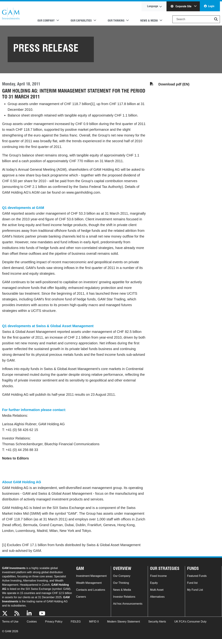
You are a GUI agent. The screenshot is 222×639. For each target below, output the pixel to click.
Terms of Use (10, 621)
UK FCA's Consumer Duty (190, 621)
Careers (81, 596)
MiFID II (94, 621)
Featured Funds (197, 575)
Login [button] (211, 6)
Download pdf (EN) (173, 84)
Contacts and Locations (90, 589)
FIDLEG (76, 621)
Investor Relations (124, 596)
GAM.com (10, 13)
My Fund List (195, 589)
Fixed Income (158, 575)
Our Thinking (121, 582)
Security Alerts (157, 621)
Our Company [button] (46, 20)
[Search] (196, 19)
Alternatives (157, 596)
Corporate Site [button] (181, 6)
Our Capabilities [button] (81, 20)
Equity (154, 582)
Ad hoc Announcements (127, 603)
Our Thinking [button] (116, 20)
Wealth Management (89, 582)
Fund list (192, 582)
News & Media (122, 589)
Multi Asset (156, 589)
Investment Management (91, 575)
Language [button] (152, 6)
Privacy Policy (53, 621)
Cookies (32, 621)
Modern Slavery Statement (123, 621)
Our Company (121, 575)
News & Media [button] (149, 20)
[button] (216, 19)
